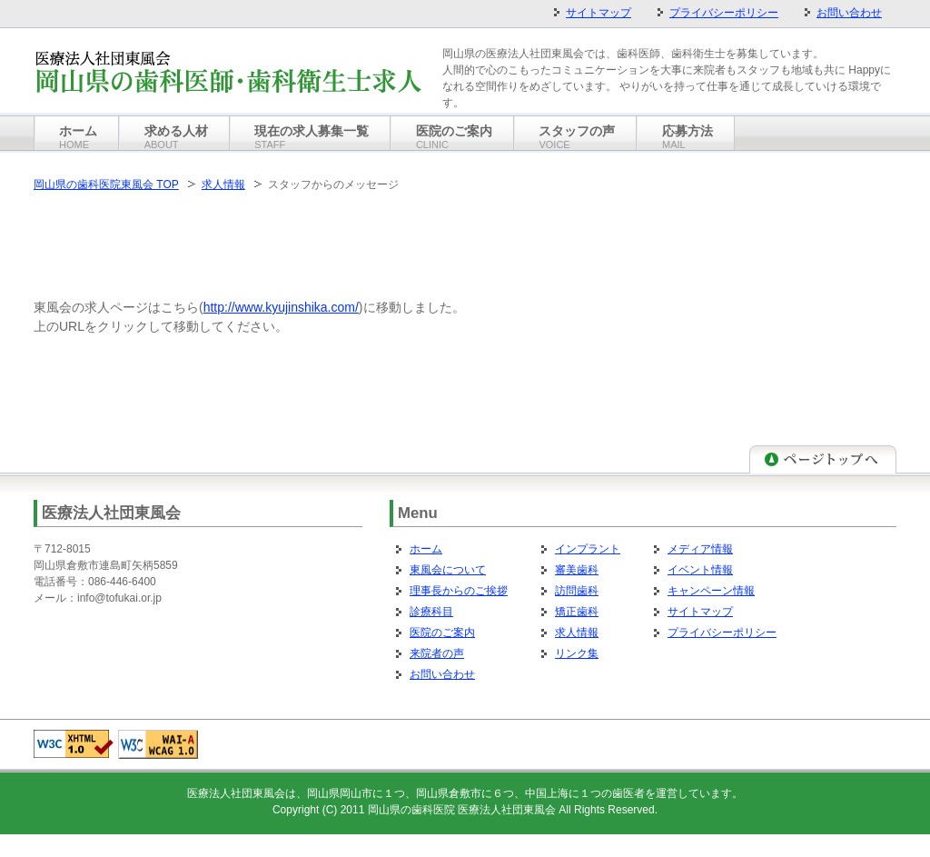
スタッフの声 (577, 137)
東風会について (448, 569)
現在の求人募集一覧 (311, 137)
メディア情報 (700, 549)
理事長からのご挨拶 (459, 590)
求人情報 (223, 184)
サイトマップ (700, 611)
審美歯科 (577, 569)
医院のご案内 (442, 632)
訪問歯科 (577, 590)
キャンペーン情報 (711, 590)
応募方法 (687, 137)
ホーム (426, 549)
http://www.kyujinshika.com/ (281, 307)
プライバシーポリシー (722, 632)
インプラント (587, 549)
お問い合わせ (442, 674)
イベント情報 (700, 569)
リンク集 (577, 653)
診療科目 (431, 611)
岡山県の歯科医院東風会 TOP (106, 184)
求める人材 (176, 137)
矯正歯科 (577, 611)
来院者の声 (437, 653)
